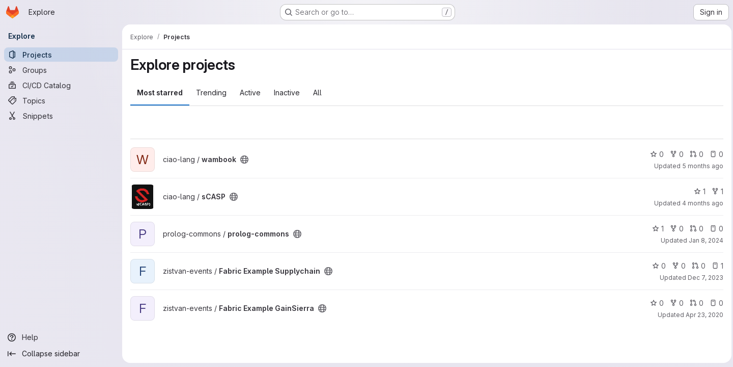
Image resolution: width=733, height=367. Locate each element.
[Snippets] (61, 116)
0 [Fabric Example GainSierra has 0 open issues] (714, 303)
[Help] (61, 337)
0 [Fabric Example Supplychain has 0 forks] (676, 265)
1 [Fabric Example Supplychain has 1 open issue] (715, 265)
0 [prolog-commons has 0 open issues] (714, 228)
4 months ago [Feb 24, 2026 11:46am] (700, 203)
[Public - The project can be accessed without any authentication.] (244, 159)
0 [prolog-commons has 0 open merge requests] (694, 228)
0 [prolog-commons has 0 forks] (674, 228)
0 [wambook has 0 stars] (654, 154)
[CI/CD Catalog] (61, 85)
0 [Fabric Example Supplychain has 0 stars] (656, 265)
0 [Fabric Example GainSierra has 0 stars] (654, 303)
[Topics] (61, 100)
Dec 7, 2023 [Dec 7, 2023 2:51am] (703, 277)
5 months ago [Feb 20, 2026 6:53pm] (700, 166)
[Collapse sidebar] (61, 354)
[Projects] (61, 54)
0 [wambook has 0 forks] (674, 154)
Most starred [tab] (160, 92)
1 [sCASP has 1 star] (697, 191)
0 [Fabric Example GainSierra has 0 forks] (674, 303)
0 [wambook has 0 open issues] (714, 154)
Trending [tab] (211, 92)
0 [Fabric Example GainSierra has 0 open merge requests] (694, 303)
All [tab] (317, 92)
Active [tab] (250, 92)
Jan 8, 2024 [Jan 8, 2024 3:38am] (703, 240)
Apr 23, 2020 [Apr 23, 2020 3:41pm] (702, 315)
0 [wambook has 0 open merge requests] (694, 154)
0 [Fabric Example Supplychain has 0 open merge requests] (696, 265)
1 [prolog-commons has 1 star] (655, 228)
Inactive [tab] (287, 92)
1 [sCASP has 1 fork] (715, 191)
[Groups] (61, 70)
